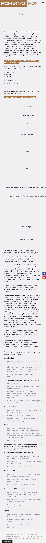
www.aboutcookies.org (12, 93)
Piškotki (16, 534)
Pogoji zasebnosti (26, 534)
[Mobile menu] (43, 3)
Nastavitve (7, 541)
